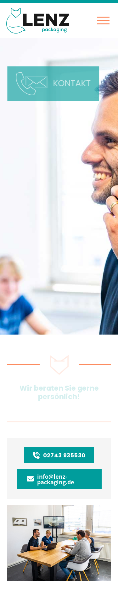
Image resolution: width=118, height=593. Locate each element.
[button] (103, 20)
